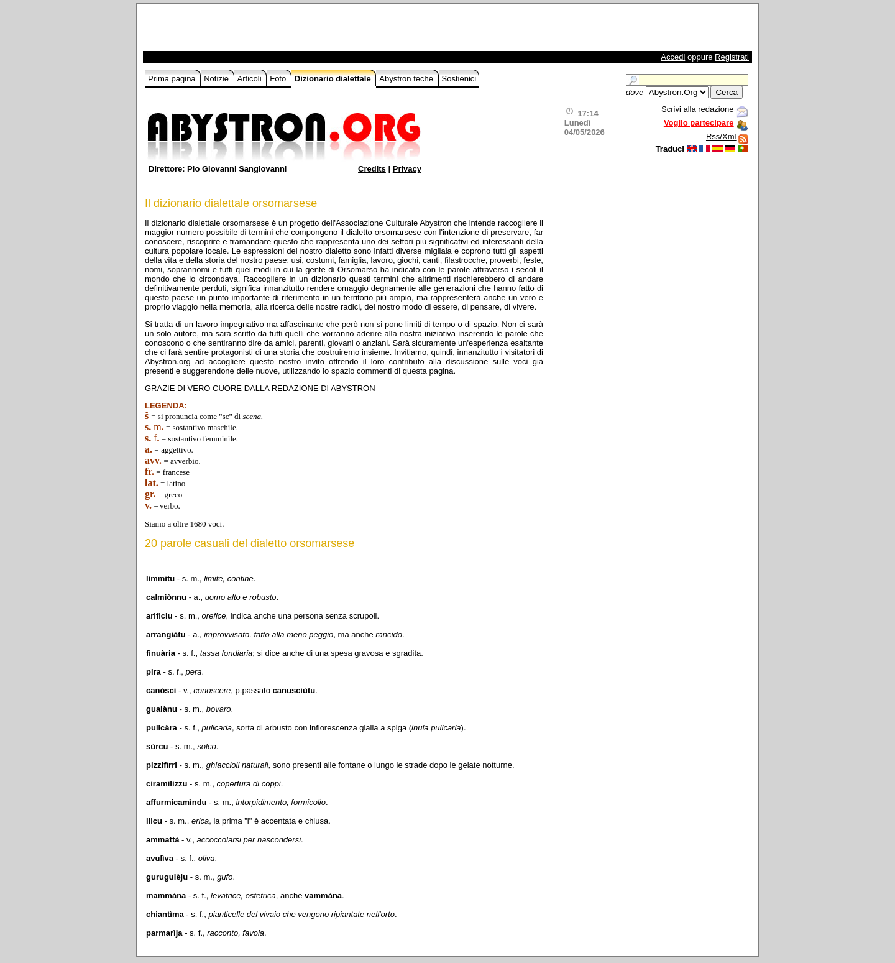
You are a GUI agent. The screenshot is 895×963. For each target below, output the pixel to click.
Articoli (250, 78)
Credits (372, 168)
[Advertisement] (290, 30)
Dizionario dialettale (334, 78)
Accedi (673, 57)
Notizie (217, 78)
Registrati (732, 57)
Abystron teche (407, 78)
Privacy (407, 168)
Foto (279, 78)
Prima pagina (173, 78)
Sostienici (459, 78)
